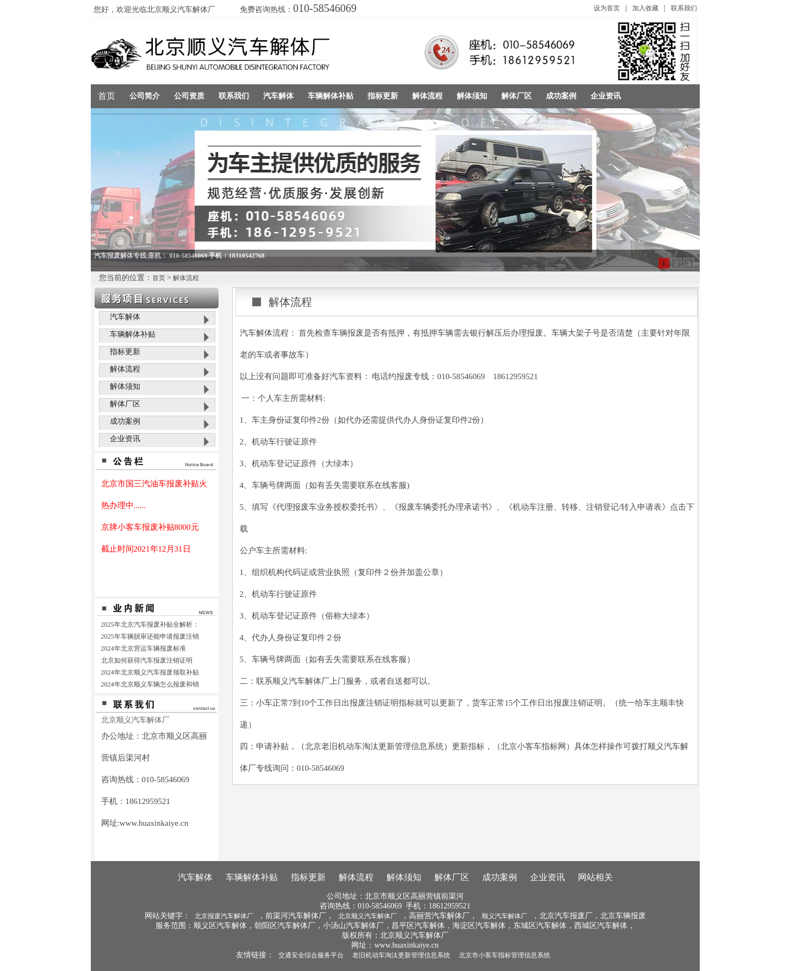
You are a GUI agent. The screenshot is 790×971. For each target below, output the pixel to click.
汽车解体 (125, 317)
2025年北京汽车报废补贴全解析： (150, 624)
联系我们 (684, 8)
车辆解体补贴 (132, 334)
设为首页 (607, 8)
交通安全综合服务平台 (311, 955)
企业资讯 (125, 439)
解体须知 (125, 386)
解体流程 (186, 278)
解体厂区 (125, 404)
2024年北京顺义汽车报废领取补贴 (150, 672)
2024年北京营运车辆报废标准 (143, 648)
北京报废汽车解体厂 (224, 916)
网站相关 (595, 877)
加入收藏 (645, 8)
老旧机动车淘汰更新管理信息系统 (401, 955)
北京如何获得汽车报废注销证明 (146, 660)
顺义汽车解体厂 (504, 916)
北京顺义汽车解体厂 (367, 916)
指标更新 (125, 352)
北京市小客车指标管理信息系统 (504, 955)
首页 (106, 96)
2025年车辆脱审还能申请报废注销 (150, 636)
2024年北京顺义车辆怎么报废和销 (150, 684)
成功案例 (125, 421)
